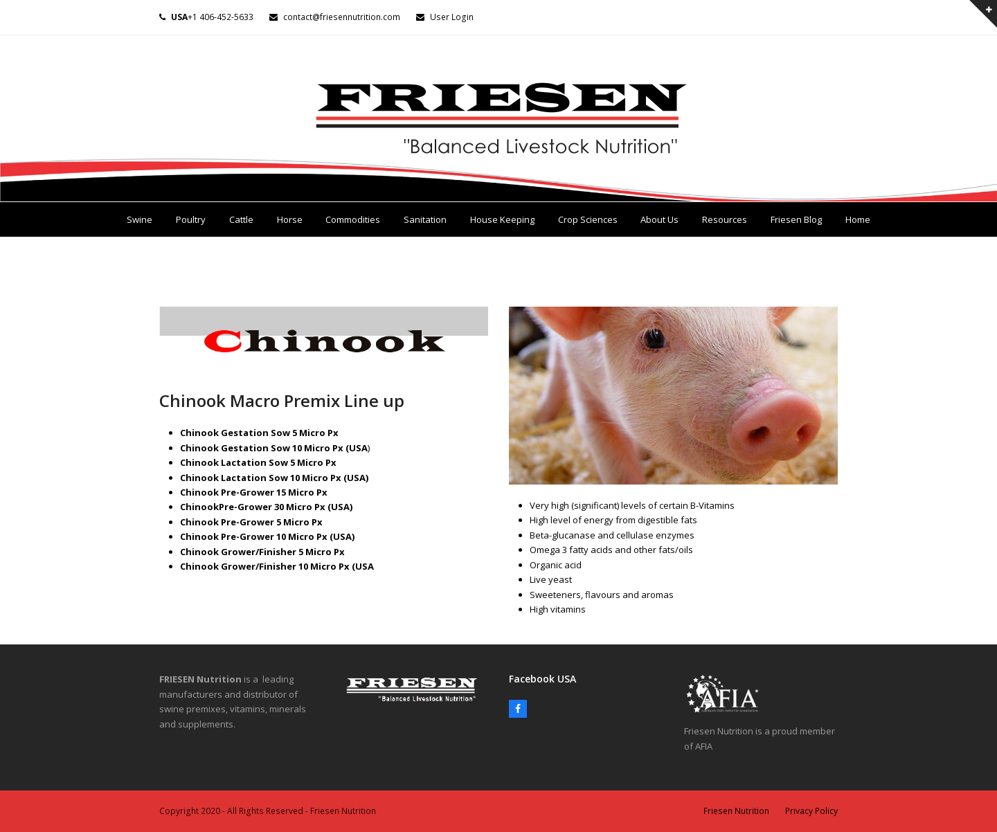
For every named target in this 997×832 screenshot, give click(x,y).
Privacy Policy (811, 811)
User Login (452, 17)
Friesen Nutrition (736, 811)
